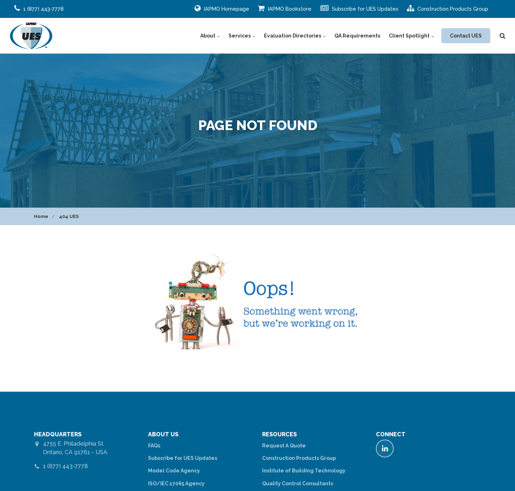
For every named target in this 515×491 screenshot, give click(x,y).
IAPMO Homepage (222, 8)
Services (242, 36)
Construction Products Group (447, 8)
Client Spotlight (411, 36)
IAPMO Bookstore (285, 8)
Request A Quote (284, 445)
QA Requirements (357, 36)
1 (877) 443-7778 (65, 466)
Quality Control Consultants (297, 483)
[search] (502, 36)
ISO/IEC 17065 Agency (176, 483)
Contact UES (466, 36)
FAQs (154, 445)
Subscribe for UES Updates (359, 8)
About (210, 36)
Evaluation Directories (295, 36)
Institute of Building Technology (303, 470)
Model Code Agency (174, 470)
